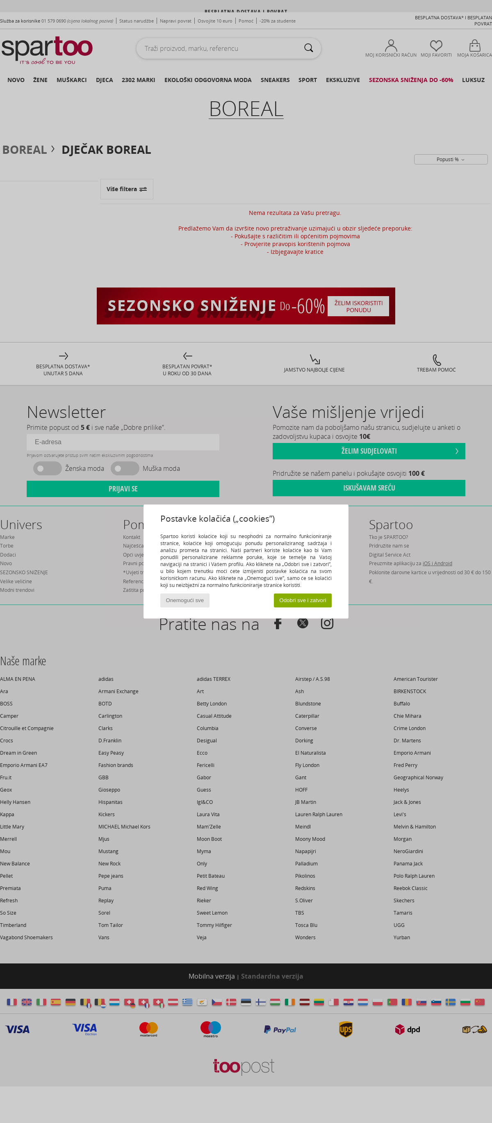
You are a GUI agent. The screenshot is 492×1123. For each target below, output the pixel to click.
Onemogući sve (185, 600)
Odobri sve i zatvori (302, 600)
